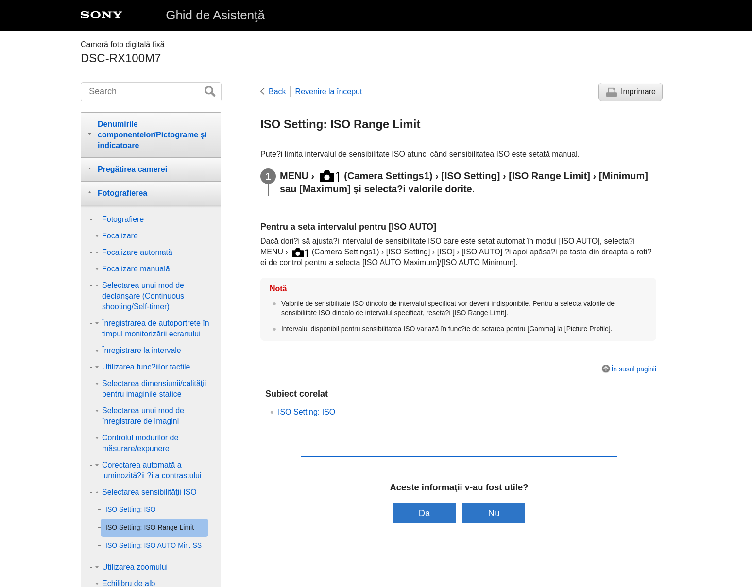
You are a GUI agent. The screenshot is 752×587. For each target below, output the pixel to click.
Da (424, 513)
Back (277, 91)
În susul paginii (633, 369)
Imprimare (638, 91)
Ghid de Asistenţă (215, 15)
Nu (494, 513)
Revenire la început (328, 91)
